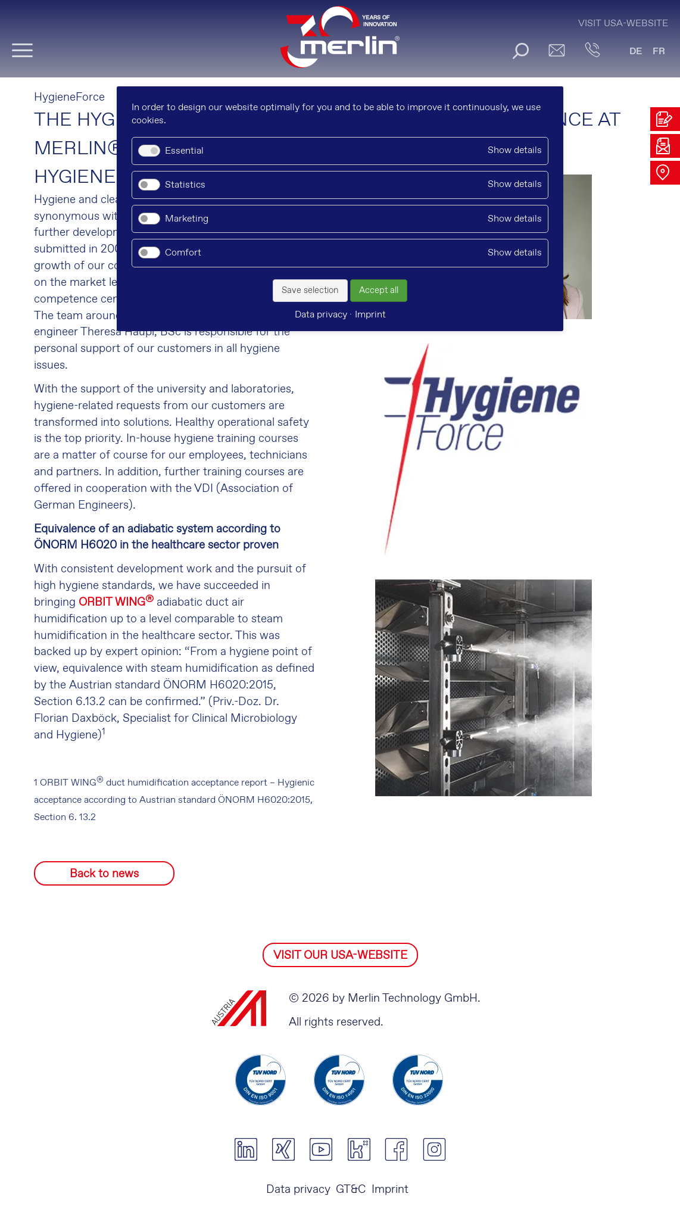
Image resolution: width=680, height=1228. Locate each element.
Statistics (185, 185)
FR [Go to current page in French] (659, 51)
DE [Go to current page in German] (635, 51)
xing (283, 1149)
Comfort (183, 253)
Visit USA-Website (623, 23)
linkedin (245, 1149)
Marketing (186, 219)
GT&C (351, 1189)
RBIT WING (120, 602)
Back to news (104, 874)
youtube (321, 1149)
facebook (396, 1149)
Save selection (310, 291)
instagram (434, 1149)
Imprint (390, 1189)
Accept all (378, 291)
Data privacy (298, 1189)
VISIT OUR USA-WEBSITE (340, 955)
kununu (359, 1149)
